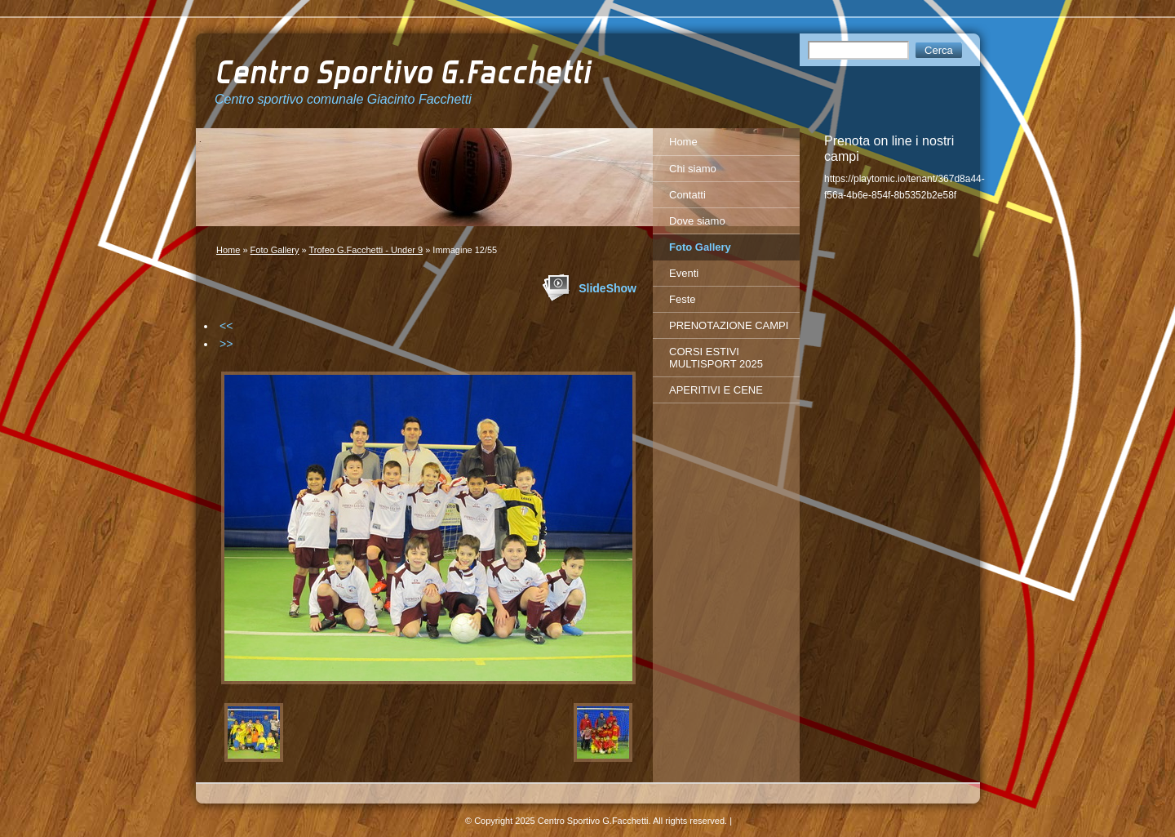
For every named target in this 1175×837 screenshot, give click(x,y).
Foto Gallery (275, 250)
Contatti (687, 195)
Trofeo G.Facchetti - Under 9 (366, 250)
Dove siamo (697, 221)
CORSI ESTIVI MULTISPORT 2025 (716, 357)
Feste (682, 299)
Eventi (683, 273)
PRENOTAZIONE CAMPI (728, 325)
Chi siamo (692, 169)
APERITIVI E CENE (716, 390)
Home (228, 250)
